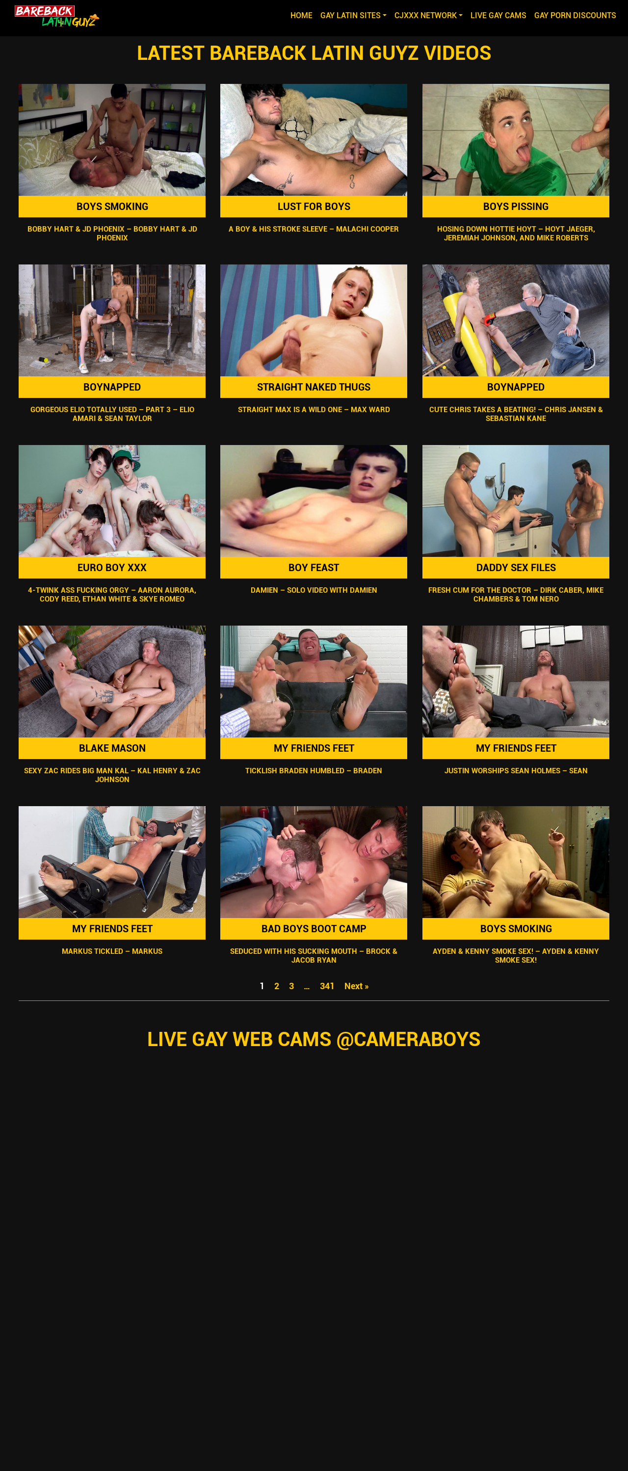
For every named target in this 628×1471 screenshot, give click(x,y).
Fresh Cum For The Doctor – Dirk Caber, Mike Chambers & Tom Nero (515, 595)
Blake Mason (112, 748)
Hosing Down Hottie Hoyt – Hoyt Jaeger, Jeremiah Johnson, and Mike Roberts (516, 233)
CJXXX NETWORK (425, 15)
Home (303, 14)
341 (327, 986)
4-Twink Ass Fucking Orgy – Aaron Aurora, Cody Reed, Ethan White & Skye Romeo (112, 595)
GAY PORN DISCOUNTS (575, 15)
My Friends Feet (314, 748)
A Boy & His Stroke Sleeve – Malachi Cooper (314, 229)
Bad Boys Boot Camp (314, 929)
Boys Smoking (112, 206)
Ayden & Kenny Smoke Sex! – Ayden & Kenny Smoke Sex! (516, 956)
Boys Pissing (516, 206)
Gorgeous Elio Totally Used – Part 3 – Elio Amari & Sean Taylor (112, 414)
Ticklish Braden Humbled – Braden (314, 770)
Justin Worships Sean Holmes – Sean (515, 770)
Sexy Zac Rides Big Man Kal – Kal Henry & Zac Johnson (112, 775)
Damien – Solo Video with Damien (314, 590)
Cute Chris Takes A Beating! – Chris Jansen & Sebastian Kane (515, 414)
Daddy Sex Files (515, 568)
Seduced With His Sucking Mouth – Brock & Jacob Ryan (314, 956)
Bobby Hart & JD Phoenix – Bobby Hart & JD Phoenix (112, 233)
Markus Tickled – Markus (112, 951)
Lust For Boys (314, 206)
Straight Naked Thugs (314, 387)
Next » (356, 986)
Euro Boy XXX (112, 568)
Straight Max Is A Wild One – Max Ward (314, 409)
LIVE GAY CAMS (498, 15)
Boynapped (112, 387)
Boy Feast (314, 568)
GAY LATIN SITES (350, 15)
